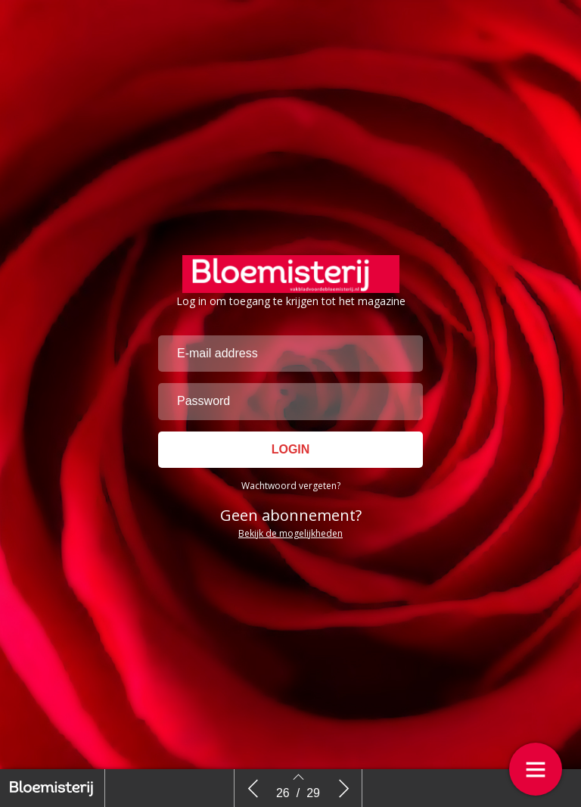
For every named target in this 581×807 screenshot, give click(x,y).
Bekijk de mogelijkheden (290, 538)
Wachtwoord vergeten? (290, 491)
